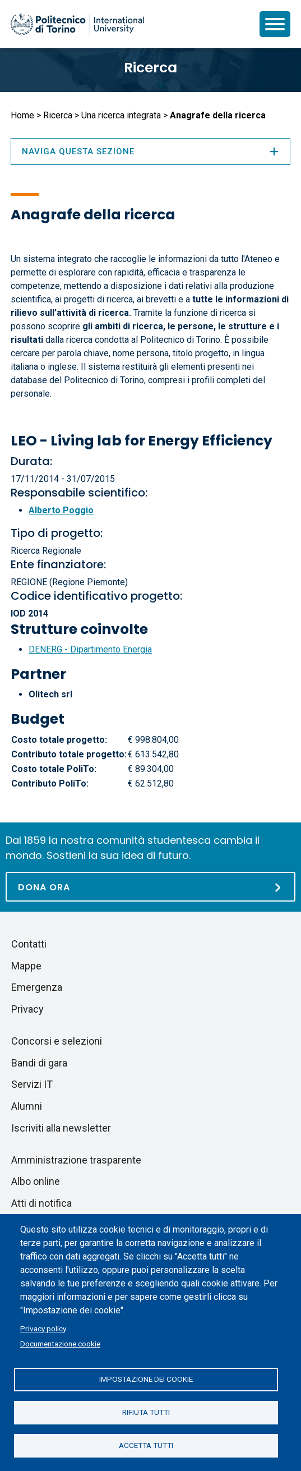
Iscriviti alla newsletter (61, 1128)
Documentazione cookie (60, 1343)
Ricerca (150, 67)
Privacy (27, 1009)
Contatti (29, 944)
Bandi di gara (39, 1063)
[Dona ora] (150, 887)
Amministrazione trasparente (76, 1160)
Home (22, 115)
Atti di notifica (41, 1203)
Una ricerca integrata (121, 115)
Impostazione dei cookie (146, 1379)
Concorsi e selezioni (56, 1041)
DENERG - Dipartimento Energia (90, 649)
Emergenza (36, 987)
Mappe (26, 966)
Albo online (35, 1181)
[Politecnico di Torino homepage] (77, 24)
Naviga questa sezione (150, 151)
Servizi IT (32, 1084)
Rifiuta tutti (146, 1412)
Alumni (26, 1106)
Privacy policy (43, 1328)
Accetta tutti (146, 1445)
